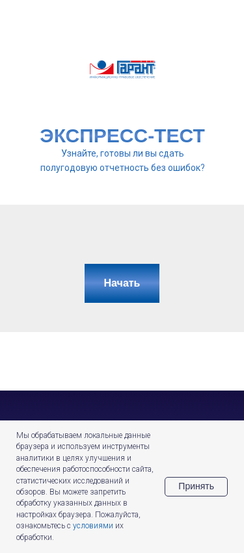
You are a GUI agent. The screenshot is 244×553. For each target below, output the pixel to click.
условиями (93, 525)
